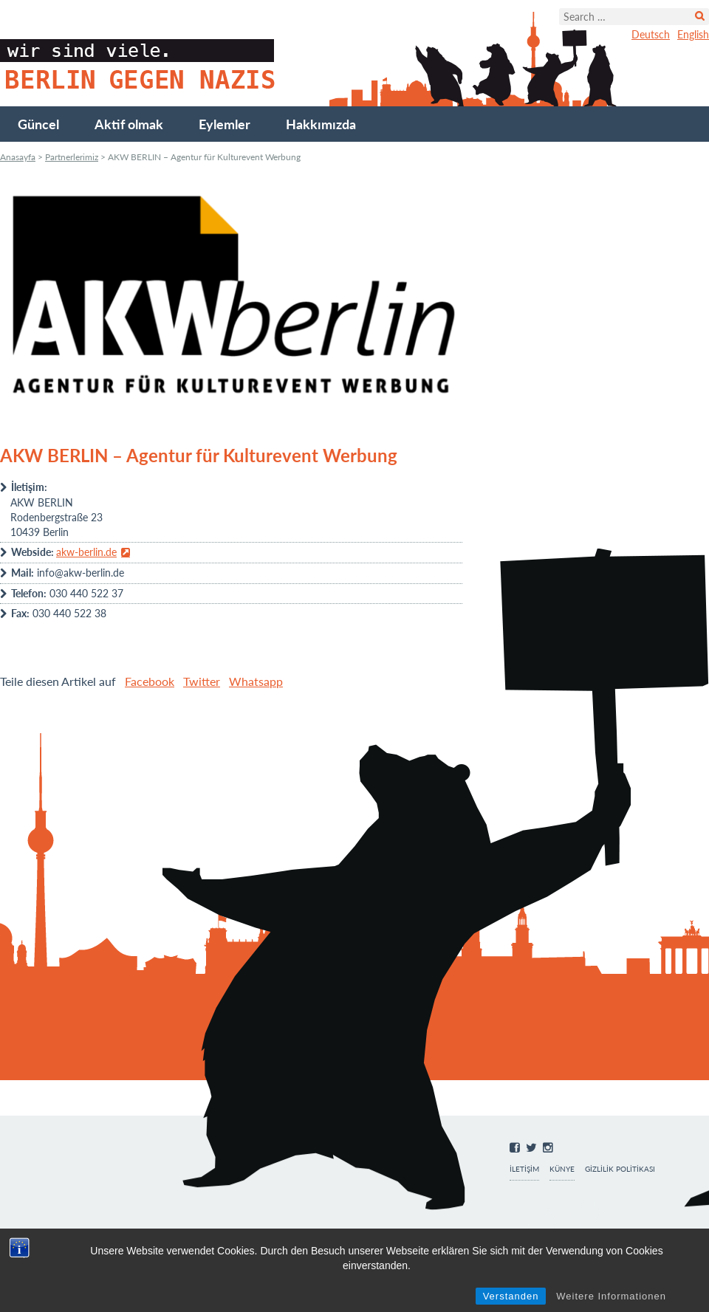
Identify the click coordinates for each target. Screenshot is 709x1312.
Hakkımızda (321, 124)
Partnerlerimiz (71, 156)
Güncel (38, 124)
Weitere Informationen (611, 1296)
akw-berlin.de (86, 552)
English (693, 34)
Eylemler (224, 124)
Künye (562, 1169)
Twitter (201, 681)
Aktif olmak (129, 124)
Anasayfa (17, 156)
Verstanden (511, 1296)
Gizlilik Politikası (620, 1169)
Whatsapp (256, 681)
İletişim (524, 1169)
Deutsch (650, 34)
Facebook (149, 681)
